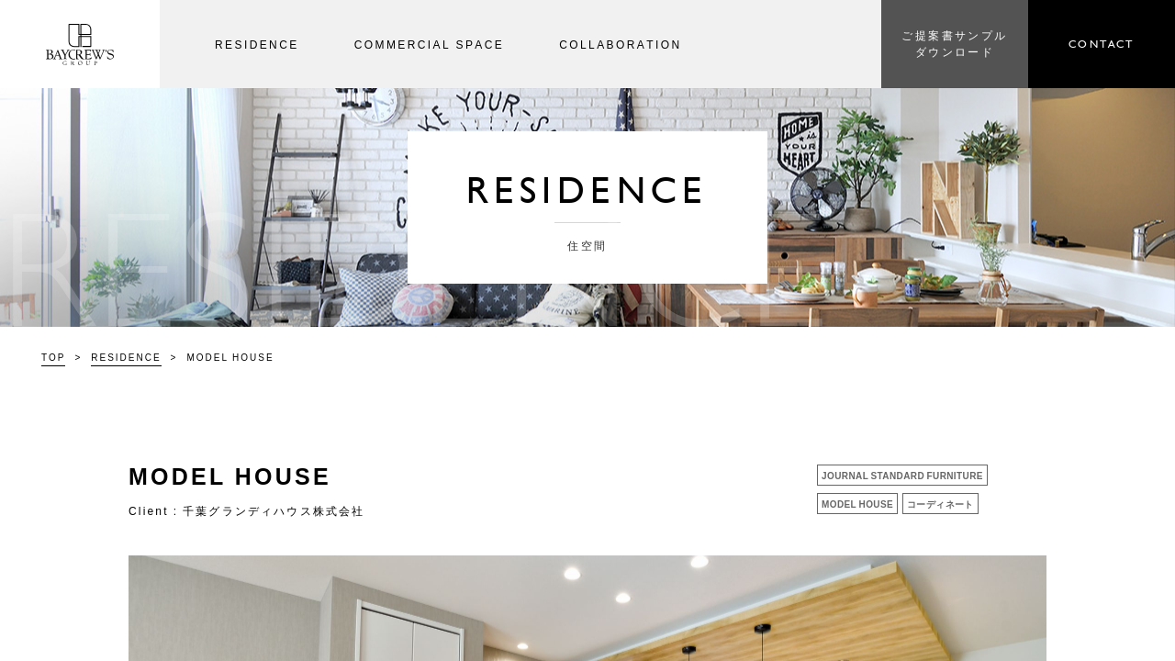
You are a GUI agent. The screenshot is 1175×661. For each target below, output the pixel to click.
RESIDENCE (126, 357)
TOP (53, 357)
